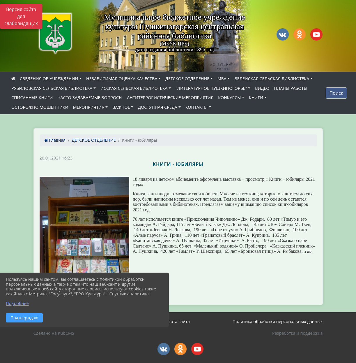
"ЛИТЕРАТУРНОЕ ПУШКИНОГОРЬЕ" (211, 88)
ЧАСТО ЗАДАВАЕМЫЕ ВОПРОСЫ (90, 97)
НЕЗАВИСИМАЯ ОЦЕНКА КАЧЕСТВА (121, 78)
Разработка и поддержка (297, 333)
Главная (55, 140)
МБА (221, 78)
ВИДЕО (262, 88)
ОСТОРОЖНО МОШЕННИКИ (39, 107)
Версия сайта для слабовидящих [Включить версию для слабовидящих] (21, 16)
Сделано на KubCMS (53, 333)
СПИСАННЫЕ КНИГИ (32, 97)
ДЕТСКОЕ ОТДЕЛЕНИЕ (187, 78)
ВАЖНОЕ (121, 107)
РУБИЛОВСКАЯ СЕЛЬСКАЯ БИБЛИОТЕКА (51, 88)
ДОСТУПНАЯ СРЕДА (157, 107)
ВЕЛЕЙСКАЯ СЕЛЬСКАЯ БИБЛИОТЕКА (271, 78)
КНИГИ (256, 97)
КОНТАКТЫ (196, 107)
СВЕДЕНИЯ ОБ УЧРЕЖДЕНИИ (49, 78)
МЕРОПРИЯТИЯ (89, 107)
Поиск (336, 93)
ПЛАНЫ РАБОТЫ (290, 88)
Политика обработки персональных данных (278, 321)
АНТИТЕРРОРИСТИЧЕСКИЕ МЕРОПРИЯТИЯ (170, 97)
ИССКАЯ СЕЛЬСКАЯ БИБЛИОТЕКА (133, 88)
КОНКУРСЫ (229, 97)
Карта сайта (178, 321)
